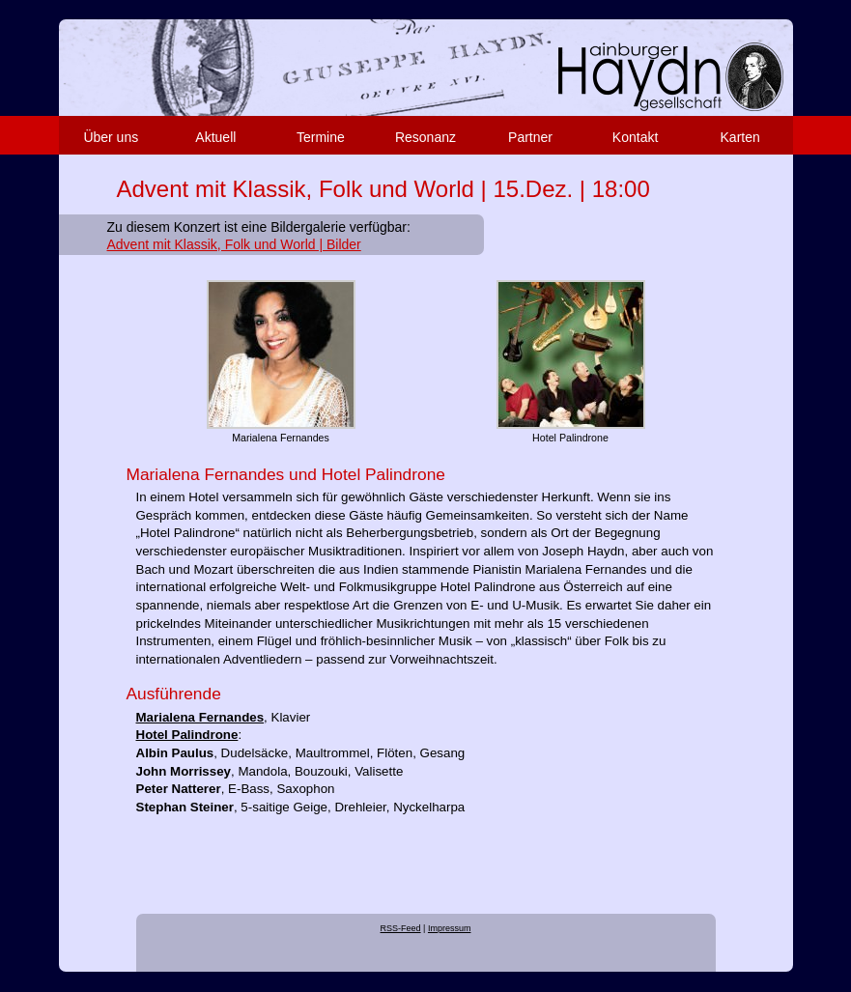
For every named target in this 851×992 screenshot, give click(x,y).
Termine (321, 137)
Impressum (449, 928)
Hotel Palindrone (187, 734)
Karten (740, 137)
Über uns (110, 137)
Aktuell (215, 137)
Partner (530, 137)
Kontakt (635, 137)
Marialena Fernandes (200, 717)
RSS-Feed (401, 928)
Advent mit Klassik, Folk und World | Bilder (234, 244)
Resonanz (425, 137)
